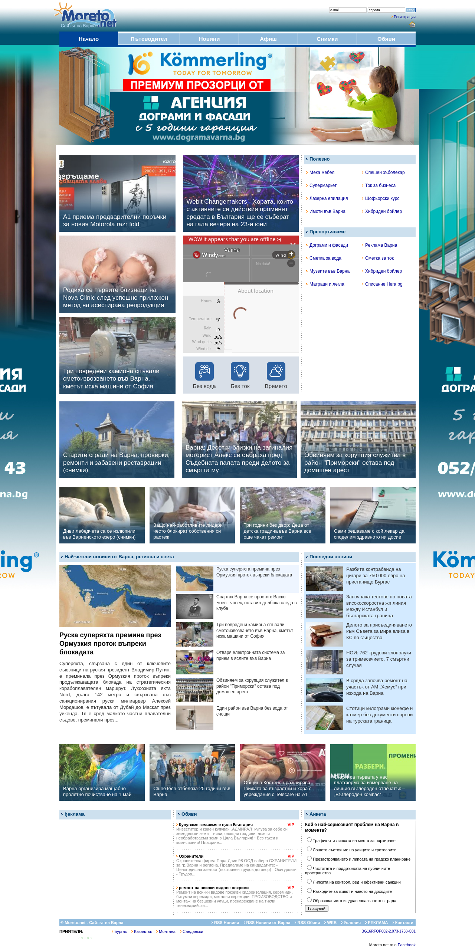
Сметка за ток (378, 258)
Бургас (119, 931)
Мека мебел (320, 172)
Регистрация (405, 17)
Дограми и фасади (327, 245)
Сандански (191, 931)
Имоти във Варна (325, 211)
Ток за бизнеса (379, 185)
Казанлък (141, 931)
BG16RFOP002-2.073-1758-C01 (388, 931)
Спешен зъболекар (383, 172)
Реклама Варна (379, 245)
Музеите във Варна (328, 271)
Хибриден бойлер (382, 211)
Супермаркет (321, 185)
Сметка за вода (323, 258)
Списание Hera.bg (382, 284)
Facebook (407, 945)
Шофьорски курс (380, 198)
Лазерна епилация (327, 198)
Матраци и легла (325, 284)
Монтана (166, 931)
